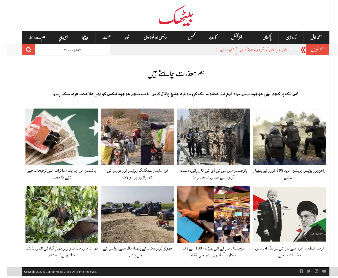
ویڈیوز (78, 37)
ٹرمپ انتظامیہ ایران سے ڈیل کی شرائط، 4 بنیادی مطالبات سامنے (283, 251)
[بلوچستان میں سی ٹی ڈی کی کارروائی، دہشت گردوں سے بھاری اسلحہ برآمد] (207, 136)
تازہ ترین (284, 37)
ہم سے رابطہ (30, 37)
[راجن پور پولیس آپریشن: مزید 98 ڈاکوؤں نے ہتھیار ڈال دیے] (283, 136)
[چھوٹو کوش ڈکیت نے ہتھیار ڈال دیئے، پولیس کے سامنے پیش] (131, 214)
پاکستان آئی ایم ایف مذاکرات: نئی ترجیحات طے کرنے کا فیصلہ (55, 173)
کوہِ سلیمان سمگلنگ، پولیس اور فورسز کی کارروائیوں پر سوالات (131, 173)
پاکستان (260, 37)
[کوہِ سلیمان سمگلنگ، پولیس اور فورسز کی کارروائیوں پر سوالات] (131, 136)
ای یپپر (56, 37)
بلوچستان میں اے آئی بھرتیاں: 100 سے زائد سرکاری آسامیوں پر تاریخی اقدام (207, 251)
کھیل (184, 37)
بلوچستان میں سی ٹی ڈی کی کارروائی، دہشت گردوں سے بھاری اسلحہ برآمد (207, 173)
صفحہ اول (310, 37)
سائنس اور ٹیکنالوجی (149, 37)
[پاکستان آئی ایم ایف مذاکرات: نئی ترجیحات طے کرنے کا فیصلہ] (55, 136)
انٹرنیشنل (229, 37)
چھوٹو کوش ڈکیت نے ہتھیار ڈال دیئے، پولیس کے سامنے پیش (131, 251)
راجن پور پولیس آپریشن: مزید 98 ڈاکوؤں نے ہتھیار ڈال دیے (244, 50)
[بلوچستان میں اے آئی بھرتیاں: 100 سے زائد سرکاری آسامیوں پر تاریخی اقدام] (207, 214)
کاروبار (206, 37)
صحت (100, 37)
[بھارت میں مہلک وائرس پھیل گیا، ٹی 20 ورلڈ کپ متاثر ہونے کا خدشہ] (55, 214)
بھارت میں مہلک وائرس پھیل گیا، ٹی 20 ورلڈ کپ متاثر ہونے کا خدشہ (55, 251)
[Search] (22, 50)
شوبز (120, 37)
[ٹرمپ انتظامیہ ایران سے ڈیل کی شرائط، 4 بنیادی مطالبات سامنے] (283, 214)
